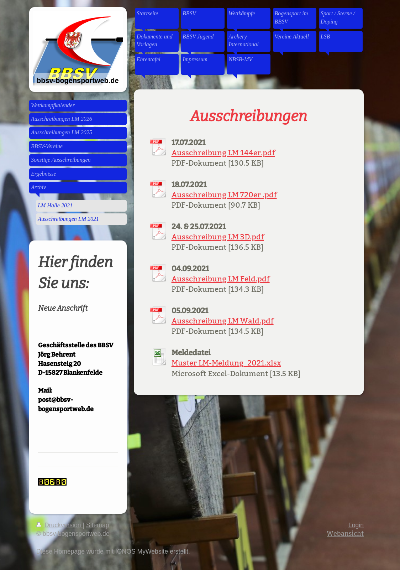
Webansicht (345, 533)
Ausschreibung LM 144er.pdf (223, 152)
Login (356, 525)
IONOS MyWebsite (141, 551)
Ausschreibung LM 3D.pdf (218, 237)
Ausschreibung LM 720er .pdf (224, 195)
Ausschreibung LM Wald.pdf (223, 321)
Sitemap (97, 525)
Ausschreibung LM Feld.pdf (221, 279)
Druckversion (59, 525)
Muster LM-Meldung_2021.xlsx (226, 363)
